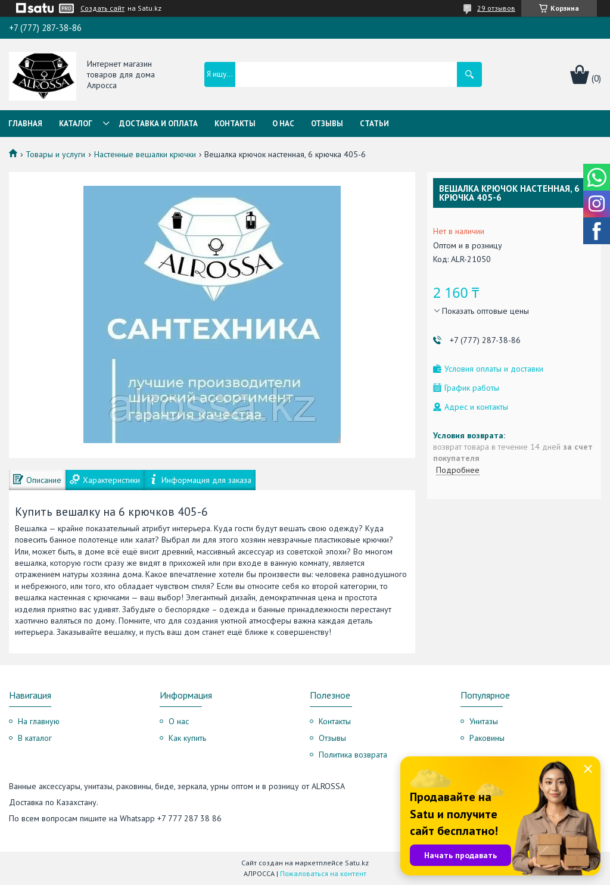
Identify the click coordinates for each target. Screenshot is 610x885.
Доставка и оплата (158, 124)
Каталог (75, 124)
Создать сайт (102, 8)
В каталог (35, 738)
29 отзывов (496, 8)
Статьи (374, 124)
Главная (25, 124)
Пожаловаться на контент (323, 873)
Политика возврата (353, 754)
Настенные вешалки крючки (145, 154)
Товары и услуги (55, 154)
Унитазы (483, 721)
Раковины (487, 738)
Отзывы (327, 124)
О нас (283, 124)
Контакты (235, 124)
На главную (39, 721)
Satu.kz (357, 862)
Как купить (187, 738)
